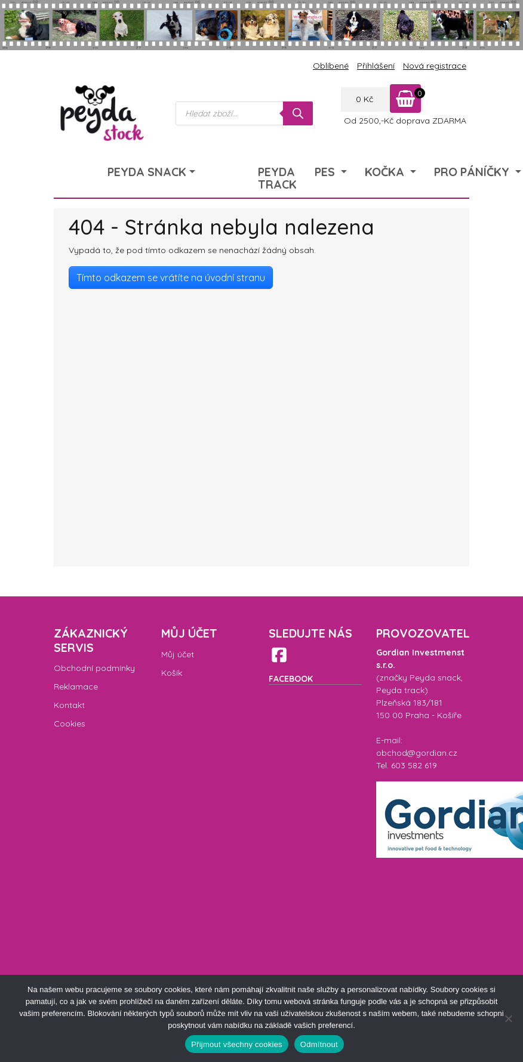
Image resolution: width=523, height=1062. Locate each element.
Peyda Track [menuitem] (277, 178)
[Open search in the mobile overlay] (244, 113)
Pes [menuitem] (326, 171)
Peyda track (400, 690)
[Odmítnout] (508, 1018)
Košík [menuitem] (171, 672)
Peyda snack (435, 677)
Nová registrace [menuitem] (434, 65)
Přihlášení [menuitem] (376, 65)
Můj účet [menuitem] (177, 654)
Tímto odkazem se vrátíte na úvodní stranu (170, 278)
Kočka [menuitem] (386, 171)
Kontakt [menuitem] (69, 705)
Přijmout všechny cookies (236, 1044)
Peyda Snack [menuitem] (146, 171)
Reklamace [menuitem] (76, 686)
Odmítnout (319, 1044)
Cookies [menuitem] (69, 723)
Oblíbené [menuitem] (331, 65)
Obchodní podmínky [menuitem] (94, 668)
